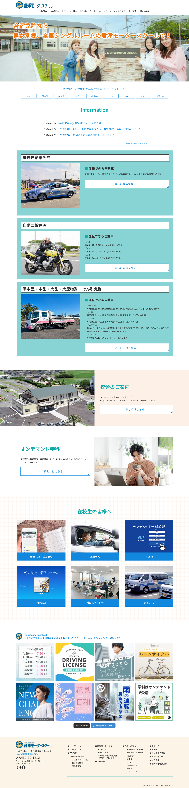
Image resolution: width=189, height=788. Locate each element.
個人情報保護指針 (159, 763)
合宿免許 (83, 11)
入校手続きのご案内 (80, 759)
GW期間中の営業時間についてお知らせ (79, 123)
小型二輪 (160, 96)
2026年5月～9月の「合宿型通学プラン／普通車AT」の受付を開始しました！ (100, 129)
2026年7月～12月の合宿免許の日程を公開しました (86, 135)
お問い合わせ (144, 11)
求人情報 (132, 11)
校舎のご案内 (77, 763)
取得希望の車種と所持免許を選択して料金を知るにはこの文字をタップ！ (94, 88)
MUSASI (130, 762)
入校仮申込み (76, 749)
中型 (61, 96)
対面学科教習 (132, 765)
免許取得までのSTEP (135, 749)
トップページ (76, 746)
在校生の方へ (95, 11)
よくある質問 (119, 11)
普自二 (143, 96)
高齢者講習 (76, 766)
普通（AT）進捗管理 (135, 752)
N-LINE (129, 759)
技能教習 (130, 756)
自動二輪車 (103, 752)
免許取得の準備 (78, 756)
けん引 (111, 96)
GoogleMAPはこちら (28, 753)
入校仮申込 (44, 11)
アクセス (107, 11)
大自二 (127, 96)
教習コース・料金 (69, 11)
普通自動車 (103, 749)
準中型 (45, 96)
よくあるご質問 (158, 753)
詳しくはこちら (135, 409)
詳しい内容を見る (125, 184)
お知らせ (155, 749)
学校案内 (55, 11)
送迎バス (130, 768)
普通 (28, 96)
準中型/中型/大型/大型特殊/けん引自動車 (108, 757)
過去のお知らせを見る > (136, 143)
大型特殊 (94, 96)
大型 (78, 96)
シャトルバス (132, 771)
